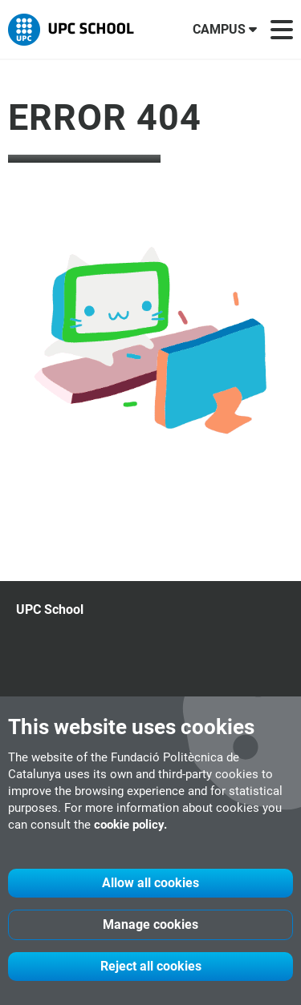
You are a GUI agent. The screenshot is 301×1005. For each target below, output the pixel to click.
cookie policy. (130, 824)
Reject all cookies (150, 966)
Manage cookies (150, 924)
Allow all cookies (150, 882)
